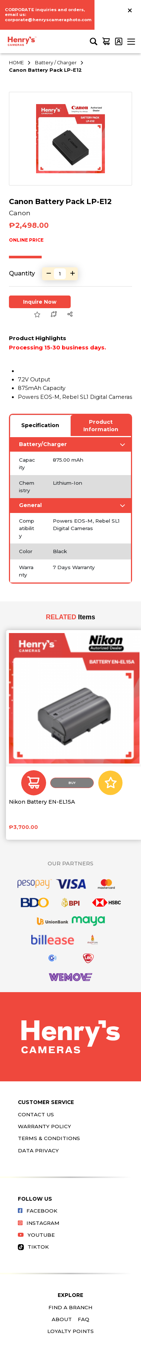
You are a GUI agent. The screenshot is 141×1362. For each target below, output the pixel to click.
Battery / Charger (56, 62)
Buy (72, 783)
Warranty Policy (44, 1126)
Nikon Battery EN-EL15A (42, 802)
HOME (16, 62)
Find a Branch (70, 1307)
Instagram (39, 1223)
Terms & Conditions (49, 1138)
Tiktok (33, 1247)
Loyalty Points (70, 1331)
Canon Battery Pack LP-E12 (45, 70)
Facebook (37, 1211)
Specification (40, 425)
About (62, 1319)
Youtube (36, 1235)
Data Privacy (38, 1150)
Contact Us (36, 1114)
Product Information (100, 426)
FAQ (83, 1319)
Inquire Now (40, 302)
